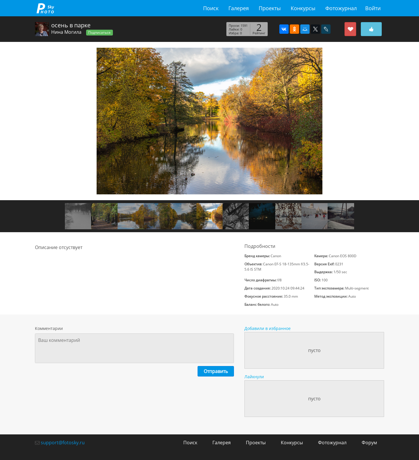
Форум (369, 442)
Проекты (270, 8)
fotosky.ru (45, 8)
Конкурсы (303, 8)
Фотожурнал (341, 8)
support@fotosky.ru (63, 442)
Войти (373, 8)
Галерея (238, 8)
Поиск (211, 8)
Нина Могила (66, 32)
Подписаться (99, 32)
